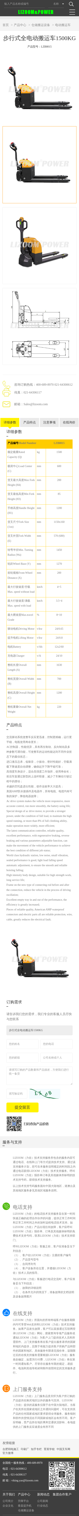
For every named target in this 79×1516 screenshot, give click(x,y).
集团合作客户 (62, 1486)
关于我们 (9, 1486)
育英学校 (49, 1441)
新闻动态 (43, 1486)
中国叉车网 (63, 1441)
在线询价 (69, 414)
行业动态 (42, 1497)
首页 (6, 25)
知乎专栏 (36, 1441)
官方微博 (8, 1445)
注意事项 (49, 414)
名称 (56, 3)
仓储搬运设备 (40, 25)
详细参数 (10, 414)
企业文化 (8, 1497)
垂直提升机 (25, 1497)
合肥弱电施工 (11, 1441)
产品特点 (29, 414)
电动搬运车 (63, 25)
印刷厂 (25, 1441)
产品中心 (20, 25)
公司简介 (8, 1493)
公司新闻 (42, 1493)
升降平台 (23, 1493)
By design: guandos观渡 (64, 1509)
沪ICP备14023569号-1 (37, 1513)
